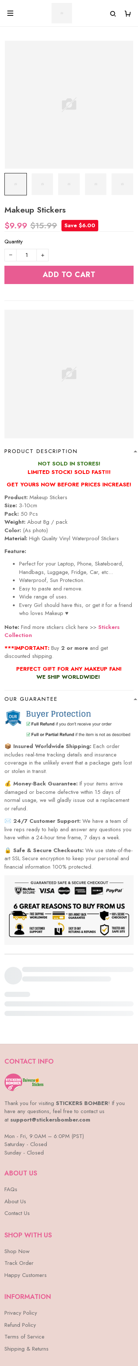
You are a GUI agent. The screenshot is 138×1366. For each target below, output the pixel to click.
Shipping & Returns (26, 1299)
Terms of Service (24, 1286)
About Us (15, 1151)
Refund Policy (20, 1275)
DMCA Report (51, 1332)
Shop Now (16, 1201)
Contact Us (17, 1163)
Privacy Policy (20, 1263)
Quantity (13, 242)
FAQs (10, 1139)
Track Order (18, 1213)
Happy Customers (25, 1225)
